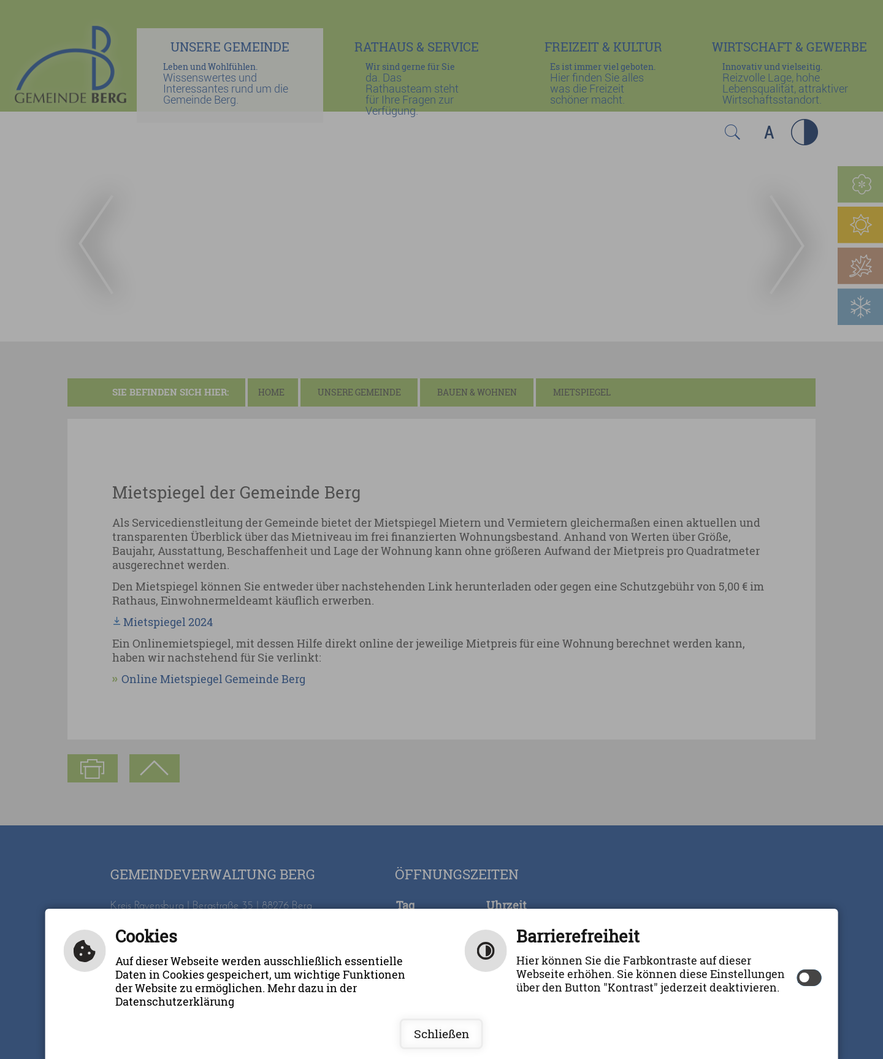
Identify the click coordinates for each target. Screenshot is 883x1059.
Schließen (441, 1034)
